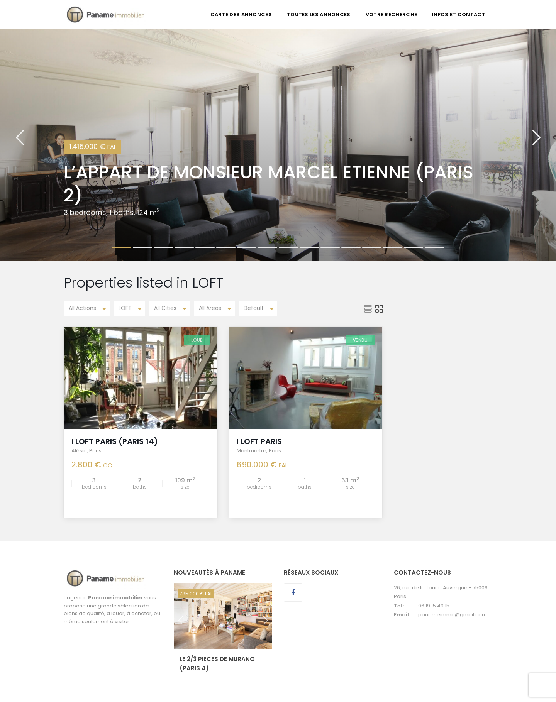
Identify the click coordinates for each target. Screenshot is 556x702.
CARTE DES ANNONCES (241, 14)
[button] (19, 145)
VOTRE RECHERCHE (391, 14)
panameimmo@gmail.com (452, 614)
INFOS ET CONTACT (458, 14)
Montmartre (251, 450)
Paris (95, 450)
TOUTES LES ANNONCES (319, 14)
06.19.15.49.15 (433, 605)
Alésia (79, 450)
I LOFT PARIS (259, 441)
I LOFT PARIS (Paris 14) (114, 441)
